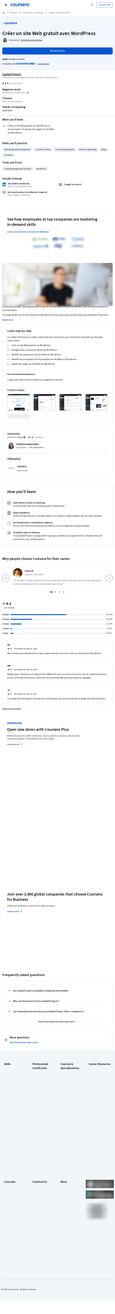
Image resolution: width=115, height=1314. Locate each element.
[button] (22, 483)
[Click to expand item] (18, 402)
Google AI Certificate (41, 1084)
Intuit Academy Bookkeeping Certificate (38, 1153)
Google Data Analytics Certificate (42, 1098)
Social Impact (10, 1236)
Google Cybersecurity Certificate (42, 1090)
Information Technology (33, 12)
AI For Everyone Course (67, 1101)
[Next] (109, 590)
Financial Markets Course (67, 1133)
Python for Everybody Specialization (70, 1155)
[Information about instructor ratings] (24, 450)
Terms (63, 1182)
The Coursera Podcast (38, 1192)
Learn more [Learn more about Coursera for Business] (15, 924)
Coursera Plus (10, 1195)
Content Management (64, 149)
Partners (36, 1177)
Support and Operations (59, 12)
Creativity (8, 155)
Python (7, 1121)
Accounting (9, 1080)
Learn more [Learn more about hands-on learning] (7, 110)
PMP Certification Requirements (96, 1143)
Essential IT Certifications (95, 1114)
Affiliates (64, 1212)
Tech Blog (36, 1198)
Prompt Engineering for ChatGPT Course (69, 1147)
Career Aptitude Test (98, 1080)
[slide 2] (55, 604)
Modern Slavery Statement (67, 1219)
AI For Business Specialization (67, 1093)
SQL (6, 1125)
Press (63, 1173)
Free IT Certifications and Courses (98, 1121)
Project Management (13, 1116)
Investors (64, 1177)
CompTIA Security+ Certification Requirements (97, 1105)
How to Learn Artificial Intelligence (98, 1136)
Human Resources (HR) (12, 1107)
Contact (63, 1199)
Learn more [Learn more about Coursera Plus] (15, 757)
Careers (7, 1186)
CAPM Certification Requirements (97, 1086)
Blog (34, 1186)
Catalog (7, 1190)
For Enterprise (10, 1218)
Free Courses (10, 1240)
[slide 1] (51, 604)
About (6, 1173)
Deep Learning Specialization (66, 1115)
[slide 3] (59, 604)
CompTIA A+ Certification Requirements (95, 1095)
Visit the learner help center (24, 1055)
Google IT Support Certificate (40, 1105)
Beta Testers (38, 1182)
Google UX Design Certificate (40, 1122)
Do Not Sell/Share (68, 1224)
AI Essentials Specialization (66, 1086)
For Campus (9, 1227)
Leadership (9, 1182)
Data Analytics (10, 1096)
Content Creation (43, 149)
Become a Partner (12, 1231)
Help (62, 1190)
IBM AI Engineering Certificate (40, 1130)
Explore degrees (17, 836)
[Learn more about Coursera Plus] (43, 64)
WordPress (41, 168)
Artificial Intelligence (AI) (13, 1086)
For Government (11, 1223)
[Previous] (5, 590)
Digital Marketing (11, 1100)
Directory (64, 1208)
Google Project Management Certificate (39, 1113)
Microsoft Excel (10, 1112)
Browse (14, 12)
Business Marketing (87, 149)
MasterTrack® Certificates (10, 1208)
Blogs (103, 149)
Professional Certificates (9, 1201)
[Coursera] (20, 4)
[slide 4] (63, 604)
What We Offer (10, 1177)
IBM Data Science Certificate (39, 1144)
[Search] (92, 4)
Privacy (63, 1186)
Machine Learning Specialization (67, 1140)
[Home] (3, 12)
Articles (63, 1204)
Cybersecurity (10, 1092)
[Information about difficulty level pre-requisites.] (27, 92)
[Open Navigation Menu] (5, 4)
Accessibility (66, 1195)
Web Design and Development (17, 149)
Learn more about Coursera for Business (28, 231)
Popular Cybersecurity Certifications (98, 1150)
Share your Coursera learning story (13, 1246)
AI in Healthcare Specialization (67, 1108)
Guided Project (11, 74)
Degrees (8, 1214)
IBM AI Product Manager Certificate (41, 1137)
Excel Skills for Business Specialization (66, 1124)
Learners (36, 1173)
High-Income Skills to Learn (98, 1129)
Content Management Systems (17, 168)
